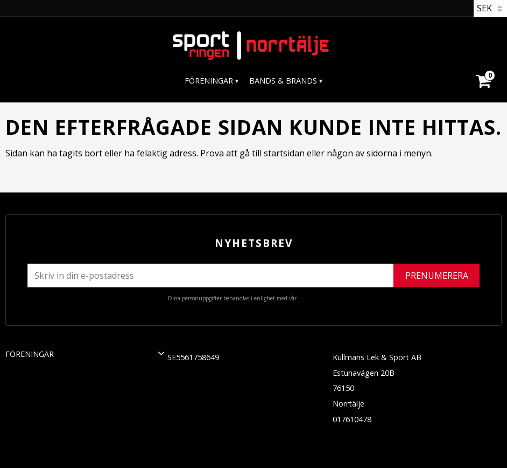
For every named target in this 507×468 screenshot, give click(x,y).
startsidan (284, 153)
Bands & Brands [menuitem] (283, 80)
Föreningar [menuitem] (209, 80)
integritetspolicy (318, 298)
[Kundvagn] (482, 67)
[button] (161, 353)
